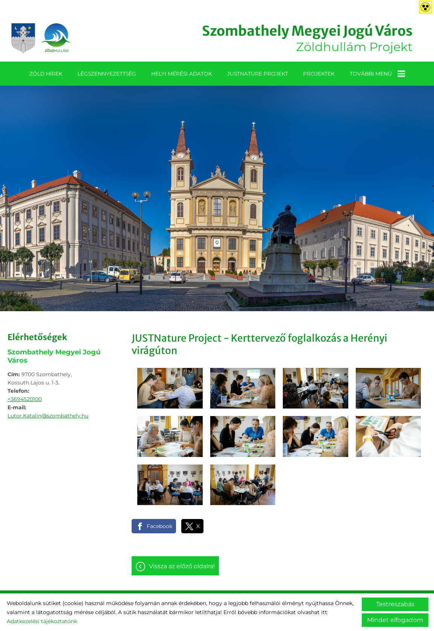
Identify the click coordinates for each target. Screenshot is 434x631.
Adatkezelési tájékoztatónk (42, 621)
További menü (377, 73)
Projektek (319, 74)
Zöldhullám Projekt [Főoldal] (307, 38)
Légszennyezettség (106, 74)
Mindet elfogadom (395, 619)
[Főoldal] (41, 38)
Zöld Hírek (45, 74)
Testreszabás (395, 604)
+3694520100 (25, 399)
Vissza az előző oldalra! (182, 566)
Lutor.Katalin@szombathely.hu (48, 415)
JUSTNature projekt (257, 74)
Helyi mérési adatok (181, 74)
